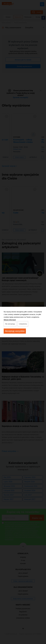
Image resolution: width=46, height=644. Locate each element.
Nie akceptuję (10, 324)
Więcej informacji (10, 320)
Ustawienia (23, 324)
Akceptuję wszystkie (15, 331)
